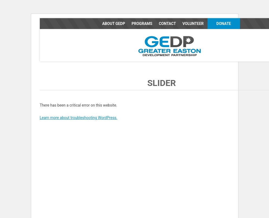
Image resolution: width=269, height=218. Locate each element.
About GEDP (113, 23)
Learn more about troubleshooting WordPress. (79, 118)
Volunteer (192, 23)
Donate (223, 23)
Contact (167, 23)
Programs (142, 23)
